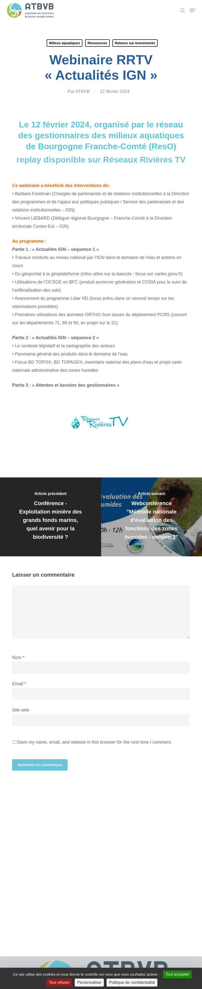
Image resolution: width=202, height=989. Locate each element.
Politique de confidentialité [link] (132, 982)
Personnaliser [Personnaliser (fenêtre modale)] (89, 982)
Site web (20, 709)
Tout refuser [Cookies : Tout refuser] (59, 982)
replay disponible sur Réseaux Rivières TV (101, 159)
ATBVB (82, 91)
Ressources (97, 43)
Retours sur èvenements (135, 43)
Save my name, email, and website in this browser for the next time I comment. (94, 742)
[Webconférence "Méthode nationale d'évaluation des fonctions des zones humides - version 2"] (151, 516)
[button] (192, 10)
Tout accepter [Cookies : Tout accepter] (177, 974)
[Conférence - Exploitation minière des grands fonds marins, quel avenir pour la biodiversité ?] (50, 516)
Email (19, 683)
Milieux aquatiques (64, 43)
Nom (18, 657)
